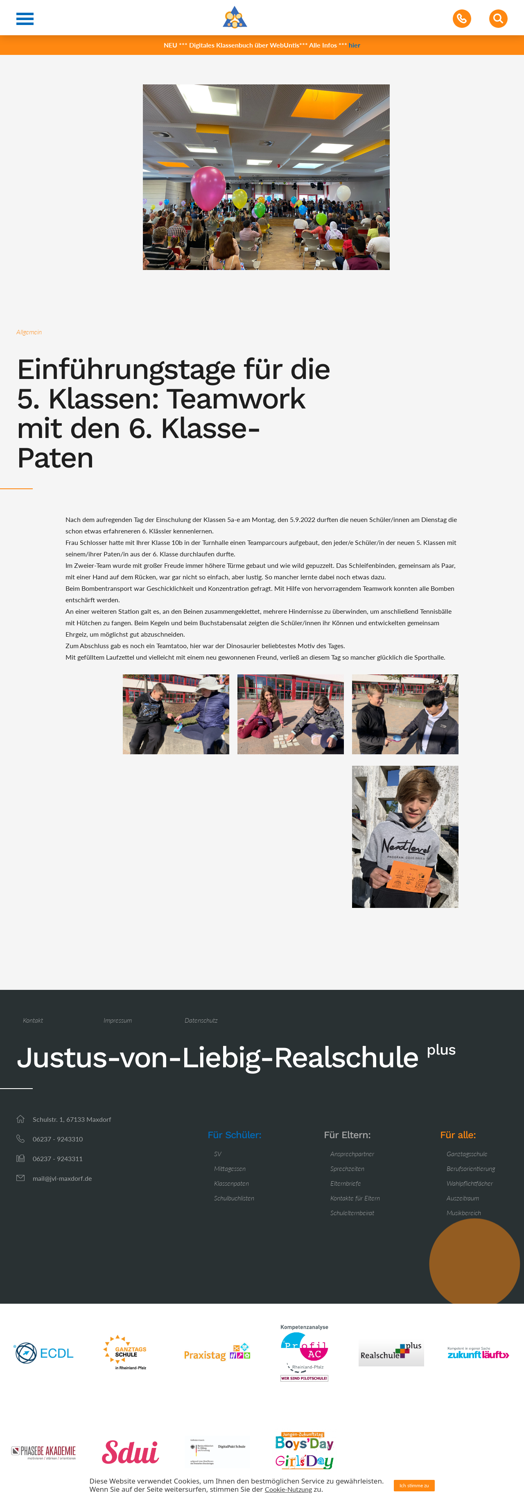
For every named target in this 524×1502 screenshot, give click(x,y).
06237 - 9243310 (58, 1139)
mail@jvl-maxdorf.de (62, 1178)
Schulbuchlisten (234, 1198)
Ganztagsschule (467, 1153)
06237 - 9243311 (58, 1158)
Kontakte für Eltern (355, 1198)
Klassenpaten (231, 1183)
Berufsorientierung (471, 1168)
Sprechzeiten (347, 1168)
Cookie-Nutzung (288, 1489)
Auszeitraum (463, 1198)
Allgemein (29, 332)
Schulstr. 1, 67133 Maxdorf (72, 1119)
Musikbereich (464, 1212)
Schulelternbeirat (352, 1212)
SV (217, 1153)
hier (354, 45)
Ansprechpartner (352, 1153)
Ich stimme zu (414, 1485)
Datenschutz (201, 1020)
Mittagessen (230, 1168)
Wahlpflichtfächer (470, 1183)
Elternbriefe (345, 1183)
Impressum (118, 1020)
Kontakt (33, 1020)
